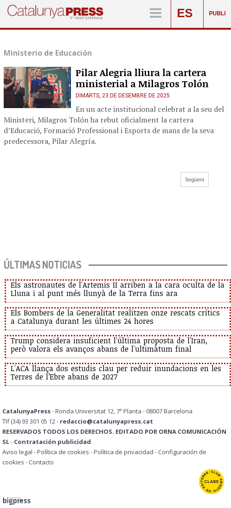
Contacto (41, 462)
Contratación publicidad (52, 441)
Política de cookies (63, 452)
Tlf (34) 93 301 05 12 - (31, 421)
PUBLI (217, 13)
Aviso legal (17, 452)
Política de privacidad (124, 452)
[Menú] (155, 13)
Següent (194, 179)
